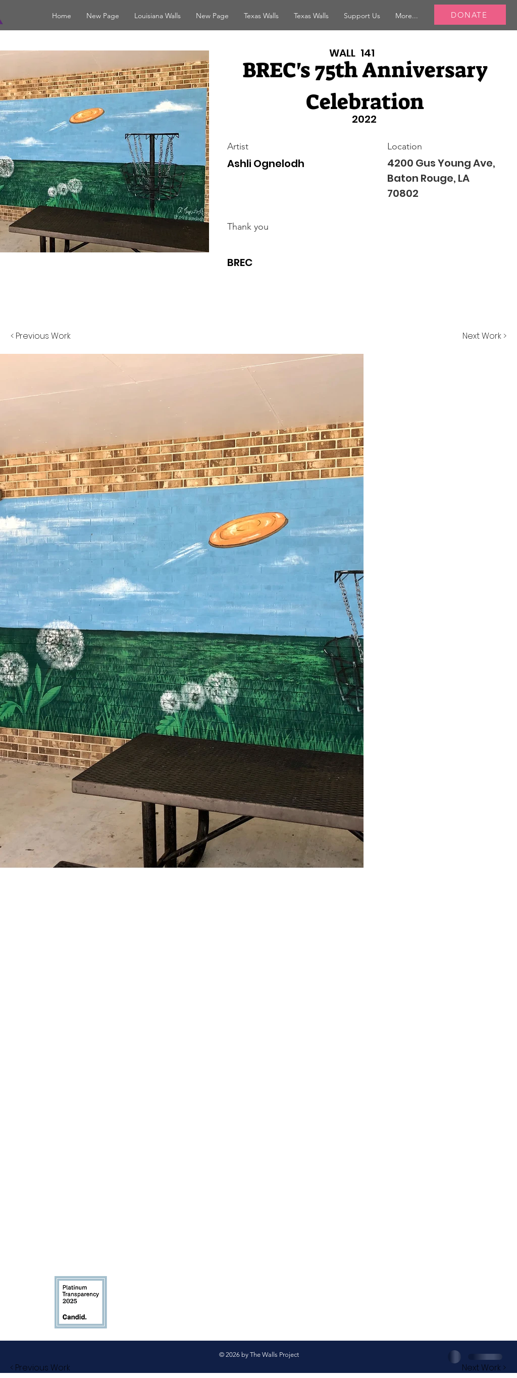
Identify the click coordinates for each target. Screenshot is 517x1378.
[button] (157, 16)
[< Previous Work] (41, 336)
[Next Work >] (484, 336)
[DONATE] (470, 15)
